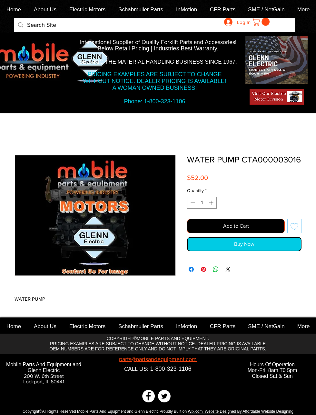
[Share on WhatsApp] (216, 269)
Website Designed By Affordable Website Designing (249, 411)
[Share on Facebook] (191, 269)
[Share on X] (228, 269)
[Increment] (212, 202)
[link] (262, 22)
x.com (198, 411)
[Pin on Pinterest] (203, 269)
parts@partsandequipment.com (158, 359)
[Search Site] (154, 25)
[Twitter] (164, 396)
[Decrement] (192, 202)
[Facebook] (148, 396)
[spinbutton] (202, 202)
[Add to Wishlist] (294, 226)
